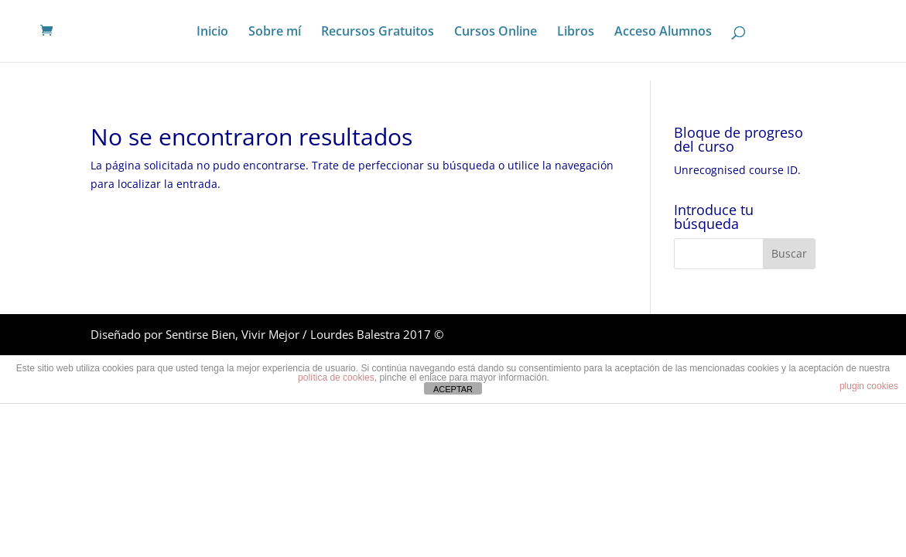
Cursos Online (495, 32)
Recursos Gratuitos (377, 32)
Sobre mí (274, 32)
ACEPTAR (453, 389)
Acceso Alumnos (663, 32)
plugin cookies (868, 386)
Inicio (212, 32)
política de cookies (336, 377)
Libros (575, 32)
